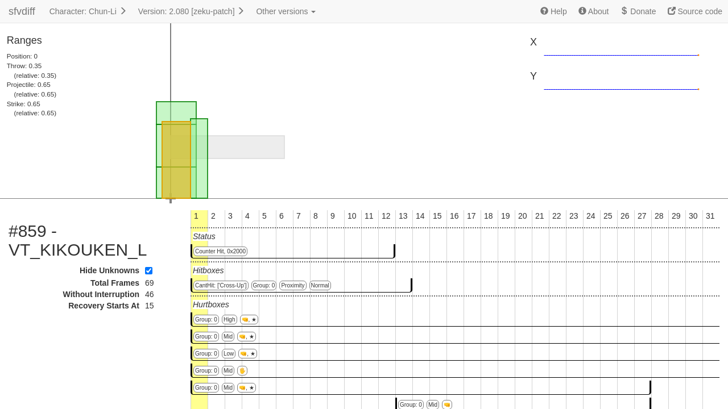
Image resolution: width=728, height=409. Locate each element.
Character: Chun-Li (88, 11)
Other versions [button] (286, 11)
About (593, 11)
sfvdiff (22, 11)
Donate (638, 11)
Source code (695, 11)
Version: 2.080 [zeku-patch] (191, 11)
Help (553, 11)
